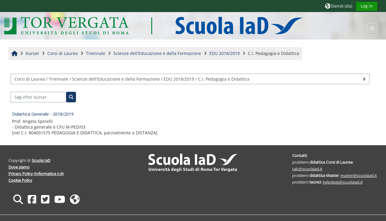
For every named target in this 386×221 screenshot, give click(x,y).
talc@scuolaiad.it (307, 168)
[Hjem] (153, 25)
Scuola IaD (41, 160)
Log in (367, 6)
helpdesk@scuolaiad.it (343, 182)
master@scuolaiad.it (358, 175)
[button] (338, 6)
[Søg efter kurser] (38, 97)
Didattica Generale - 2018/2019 (43, 114)
